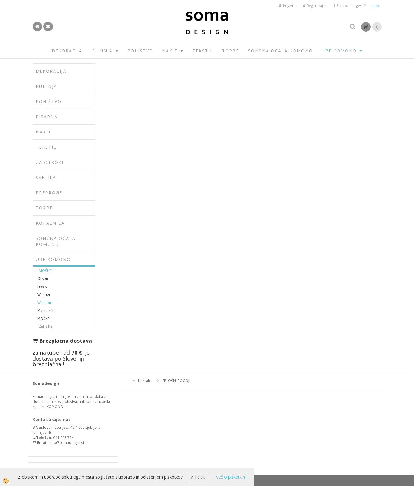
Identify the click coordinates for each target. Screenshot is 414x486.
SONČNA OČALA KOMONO (280, 51)
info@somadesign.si (67, 442)
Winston (44, 302)
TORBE (230, 51)
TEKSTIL (203, 51)
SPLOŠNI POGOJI (176, 380)
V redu (198, 477)
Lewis (42, 286)
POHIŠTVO (140, 51)
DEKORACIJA (67, 51)
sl (373, 6)
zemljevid (42, 432)
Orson (42, 278)
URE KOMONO (339, 51)
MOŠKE (45, 270)
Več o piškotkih (230, 477)
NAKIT (170, 51)
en (378, 6)
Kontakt (144, 380)
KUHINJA (102, 51)
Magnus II (45, 310)
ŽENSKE (46, 326)
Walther (43, 294)
